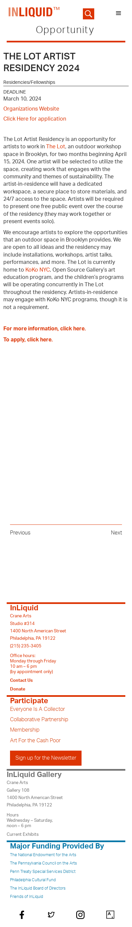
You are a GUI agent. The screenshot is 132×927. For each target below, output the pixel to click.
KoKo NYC (37, 270)
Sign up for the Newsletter (45, 758)
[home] (32, 13)
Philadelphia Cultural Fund (33, 880)
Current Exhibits (23, 834)
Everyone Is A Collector (37, 709)
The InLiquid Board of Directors (37, 888)
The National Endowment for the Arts (43, 855)
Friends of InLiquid (26, 897)
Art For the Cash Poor (35, 740)
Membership (24, 730)
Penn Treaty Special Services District (43, 872)
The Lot (55, 146)
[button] (119, 13)
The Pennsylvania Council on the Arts (43, 863)
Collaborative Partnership (39, 719)
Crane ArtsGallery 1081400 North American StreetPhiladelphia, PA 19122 (35, 794)
